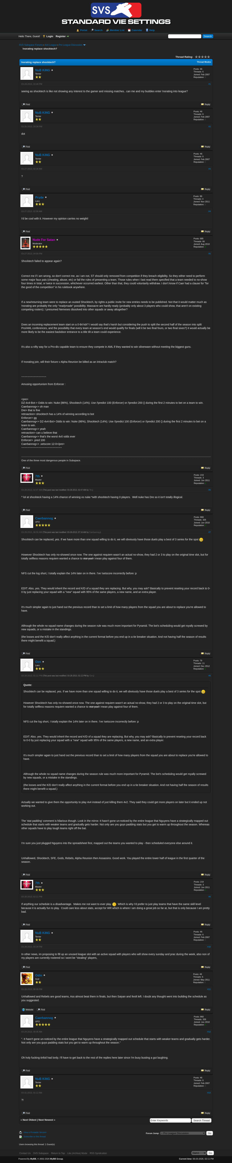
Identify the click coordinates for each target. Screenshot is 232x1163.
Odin (38, 975)
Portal (83, 30)
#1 (209, 84)
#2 (209, 126)
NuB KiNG (42, 70)
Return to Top (58, 1153)
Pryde (39, 197)
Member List (117, 30)
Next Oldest (29, 1119)
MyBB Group (56, 1159)
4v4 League (51, 45)
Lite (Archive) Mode (77, 1153)
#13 (209, 1093)
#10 (209, 947)
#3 (209, 169)
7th (37, 476)
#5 (209, 253)
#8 (209, 675)
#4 (209, 211)
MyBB (33, 1159)
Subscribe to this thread (35, 1136)
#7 (209, 532)
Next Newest (46, 1119)
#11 (209, 989)
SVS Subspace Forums (31, 45)
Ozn (38, 661)
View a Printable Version (35, 1132)
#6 (209, 490)
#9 (209, 896)
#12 (209, 1032)
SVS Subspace (41, 1153)
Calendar (137, 30)
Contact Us (25, 1153)
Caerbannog (44, 518)
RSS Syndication (98, 1153)
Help (152, 30)
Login (49, 36)
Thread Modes (204, 62)
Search (98, 30)
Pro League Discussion (70, 45)
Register (61, 36)
